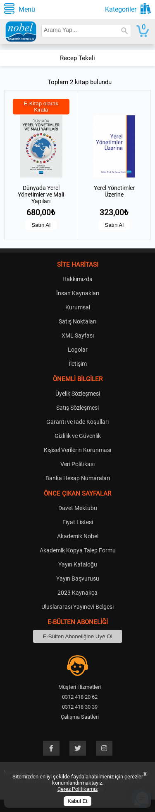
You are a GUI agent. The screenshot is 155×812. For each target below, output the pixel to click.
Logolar (78, 349)
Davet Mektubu (77, 508)
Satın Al (40, 225)
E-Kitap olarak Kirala (41, 106)
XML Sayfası (78, 335)
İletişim (78, 363)
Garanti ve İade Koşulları (77, 421)
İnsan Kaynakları (77, 293)
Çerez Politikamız (77, 789)
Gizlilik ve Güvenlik (78, 436)
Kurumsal (77, 307)
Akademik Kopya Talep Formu (78, 550)
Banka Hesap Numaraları (77, 478)
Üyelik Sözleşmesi (77, 393)
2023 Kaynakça (77, 592)
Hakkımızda (77, 279)
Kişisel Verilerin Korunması (77, 450)
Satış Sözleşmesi (77, 407)
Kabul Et (78, 801)
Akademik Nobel (77, 536)
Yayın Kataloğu (77, 564)
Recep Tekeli (77, 58)
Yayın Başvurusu (77, 578)
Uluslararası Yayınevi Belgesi (77, 606)
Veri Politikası (77, 464)
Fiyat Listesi (77, 522)
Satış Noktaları (77, 321)
